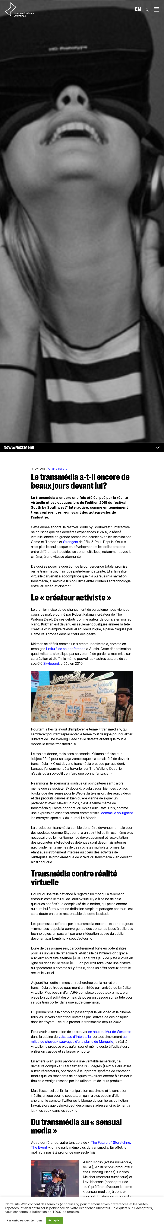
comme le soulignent (117, 813)
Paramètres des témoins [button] (24, 1220)
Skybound (51, 663)
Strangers (70, 542)
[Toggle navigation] (156, 9)
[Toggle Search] (147, 9)
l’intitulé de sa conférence (65, 649)
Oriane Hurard (57, 468)
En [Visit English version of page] (138, 9)
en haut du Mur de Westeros (110, 1032)
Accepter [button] (54, 1220)
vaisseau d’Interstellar (75, 1036)
